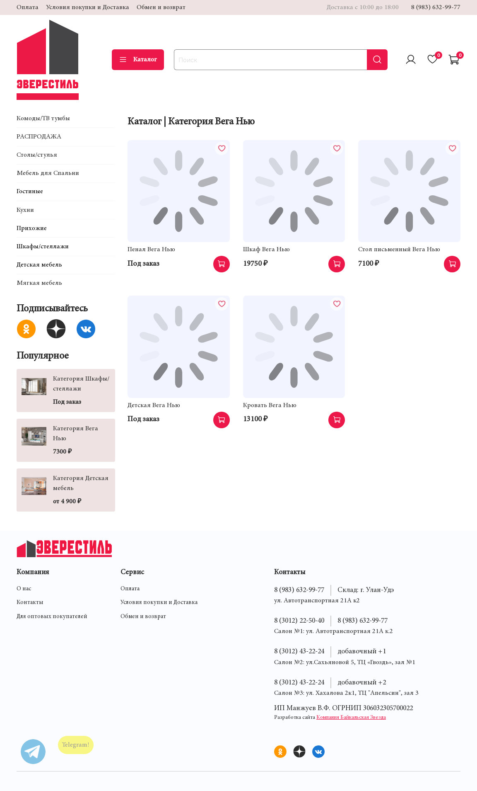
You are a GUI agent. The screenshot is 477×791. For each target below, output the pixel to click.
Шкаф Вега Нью (266, 249)
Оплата (28, 7)
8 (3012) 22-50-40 (299, 621)
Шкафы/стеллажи (43, 246)
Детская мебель (39, 265)
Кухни (25, 210)
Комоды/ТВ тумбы (43, 118)
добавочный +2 (361, 683)
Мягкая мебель (39, 283)
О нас (24, 589)
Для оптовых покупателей (52, 617)
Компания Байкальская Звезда (351, 718)
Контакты (30, 603)
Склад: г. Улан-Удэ (365, 590)
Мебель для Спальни (48, 173)
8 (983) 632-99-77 (435, 7)
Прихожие (32, 228)
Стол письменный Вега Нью (399, 249)
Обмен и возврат (161, 7)
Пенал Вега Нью (151, 249)
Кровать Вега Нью (269, 405)
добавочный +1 (361, 651)
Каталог (138, 60)
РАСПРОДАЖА (39, 136)
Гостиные (30, 191)
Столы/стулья (37, 155)
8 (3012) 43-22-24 (299, 651)
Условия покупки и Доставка (87, 7)
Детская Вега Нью (154, 405)
